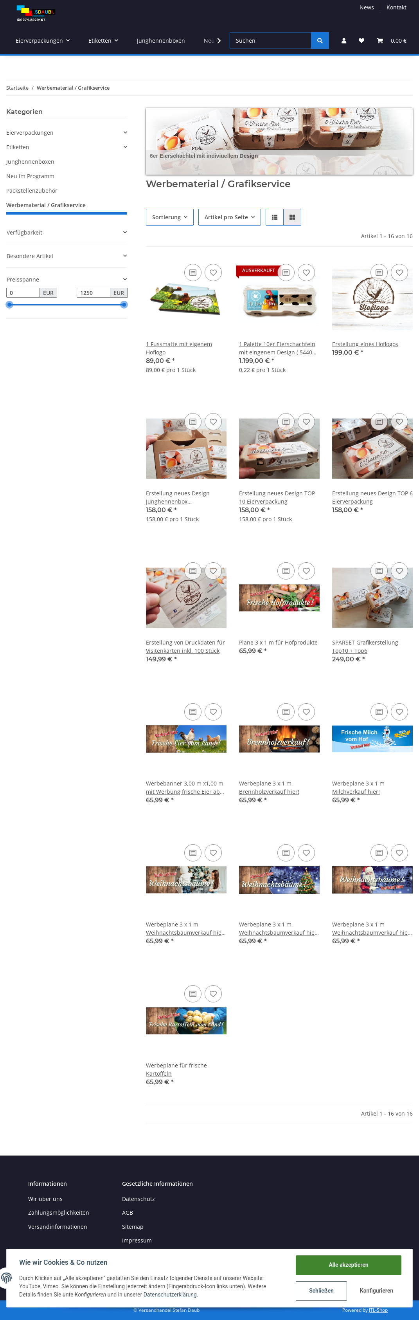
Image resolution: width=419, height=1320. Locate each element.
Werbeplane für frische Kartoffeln (176, 1069)
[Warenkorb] (391, 40)
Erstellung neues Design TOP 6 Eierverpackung (372, 497)
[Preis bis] (93, 293)
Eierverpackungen (30, 132)
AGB (127, 1212)
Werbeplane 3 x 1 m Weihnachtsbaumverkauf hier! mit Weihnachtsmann (372, 929)
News (367, 7)
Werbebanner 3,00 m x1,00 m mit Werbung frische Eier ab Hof (184, 788)
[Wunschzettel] (361, 40)
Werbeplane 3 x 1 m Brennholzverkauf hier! (269, 787)
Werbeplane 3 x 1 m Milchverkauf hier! (358, 787)
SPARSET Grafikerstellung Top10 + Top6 (365, 646)
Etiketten (17, 147)
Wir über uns (45, 1199)
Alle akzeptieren (348, 1265)
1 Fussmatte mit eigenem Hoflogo (179, 348)
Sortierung (166, 217)
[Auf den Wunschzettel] (213, 272)
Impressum (137, 1240)
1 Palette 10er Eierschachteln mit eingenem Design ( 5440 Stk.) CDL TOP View (277, 348)
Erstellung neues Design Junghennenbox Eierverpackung (178, 497)
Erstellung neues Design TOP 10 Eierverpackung (277, 497)
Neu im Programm (30, 176)
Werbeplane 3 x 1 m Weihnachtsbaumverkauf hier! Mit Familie (185, 929)
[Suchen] (270, 40)
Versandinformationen (57, 1226)
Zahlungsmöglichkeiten (58, 1212)
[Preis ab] (23, 293)
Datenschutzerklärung (170, 1294)
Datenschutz (138, 1199)
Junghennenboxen (30, 161)
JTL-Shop (378, 1310)
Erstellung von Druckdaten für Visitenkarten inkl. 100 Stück (185, 646)
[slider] (9, 305)
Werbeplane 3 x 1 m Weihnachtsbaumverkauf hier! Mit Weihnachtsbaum (278, 929)
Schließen (321, 1290)
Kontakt (396, 7)
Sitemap (133, 1226)
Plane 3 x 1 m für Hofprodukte (278, 642)
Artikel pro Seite (226, 217)
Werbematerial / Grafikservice (46, 205)
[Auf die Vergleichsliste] (192, 272)
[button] (343, 40)
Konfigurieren (376, 1290)
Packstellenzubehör (32, 190)
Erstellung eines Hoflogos (365, 344)
